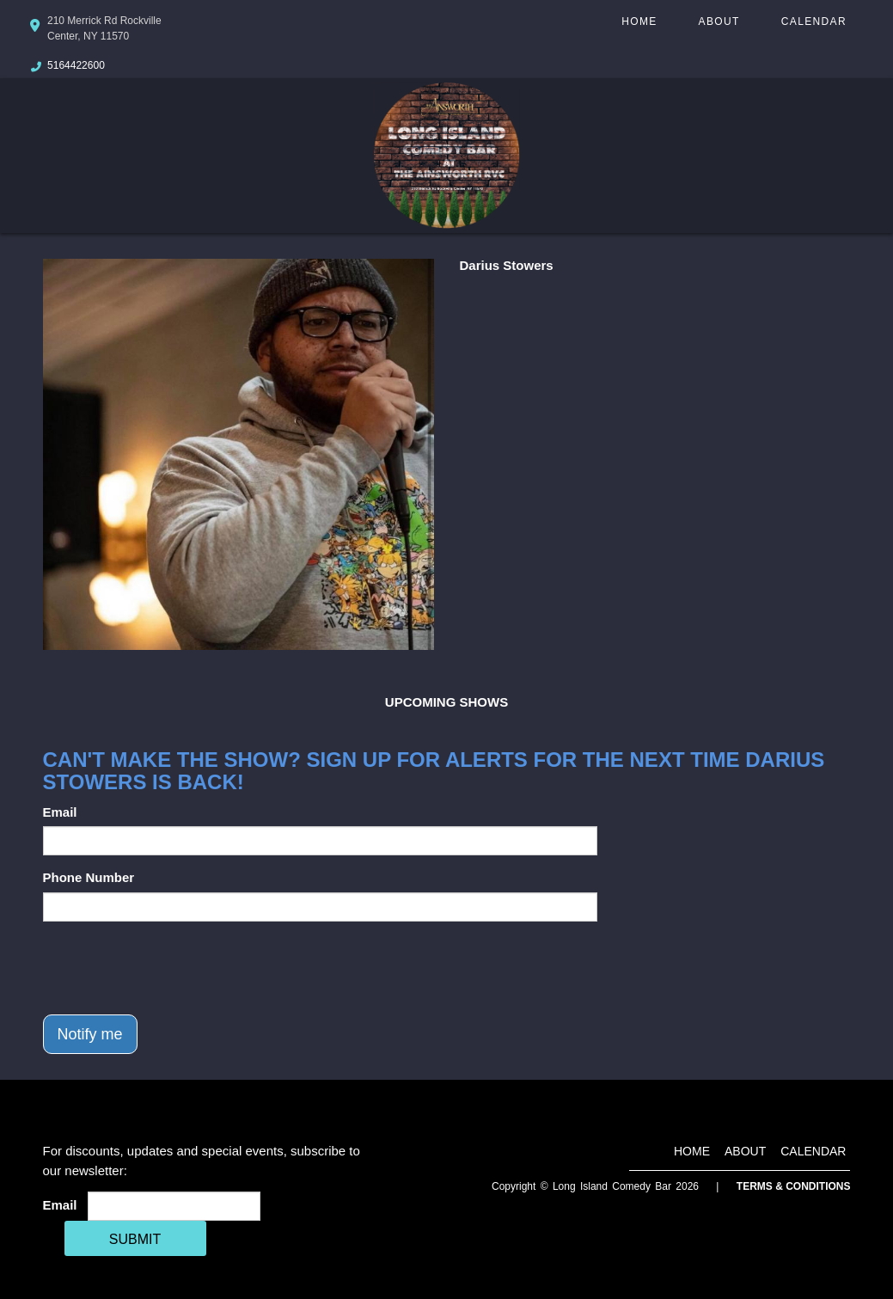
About (719, 21)
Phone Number (89, 877)
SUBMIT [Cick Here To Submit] (135, 1239)
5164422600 (76, 65)
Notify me (90, 1034)
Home (639, 21)
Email (60, 812)
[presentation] (173, 968)
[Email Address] (174, 1206)
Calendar (814, 21)
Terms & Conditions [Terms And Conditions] (794, 1186)
